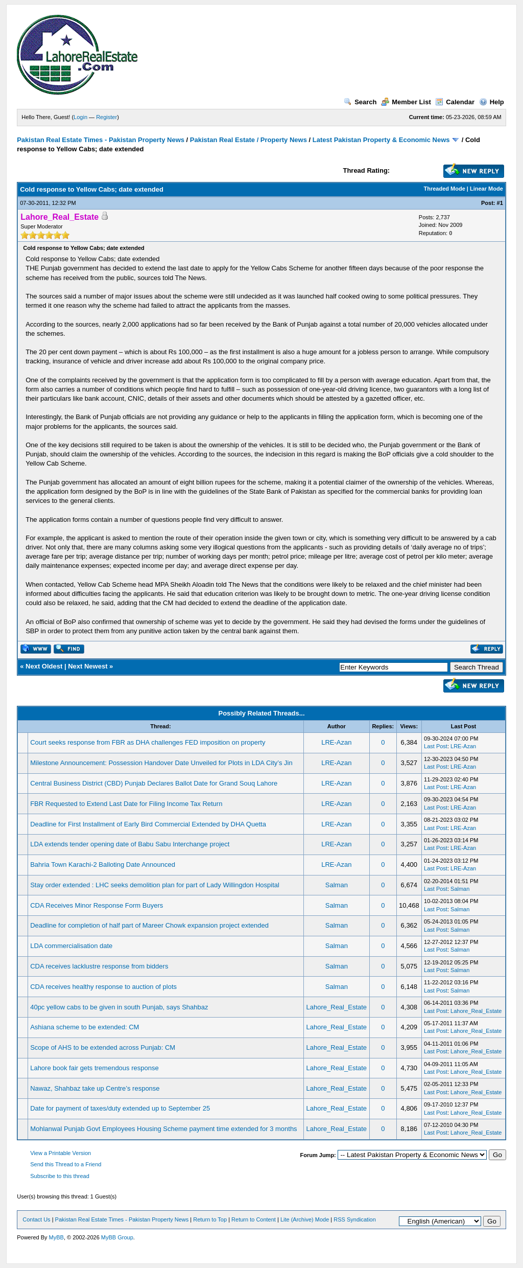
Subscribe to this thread (59, 1176)
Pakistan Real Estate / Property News (248, 140)
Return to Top (210, 1219)
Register (106, 117)
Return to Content (253, 1219)
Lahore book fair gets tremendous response (94, 1068)
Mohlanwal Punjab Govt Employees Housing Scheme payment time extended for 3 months (163, 1129)
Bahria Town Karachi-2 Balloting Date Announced (102, 864)
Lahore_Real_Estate (336, 1007)
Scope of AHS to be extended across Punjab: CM (102, 1047)
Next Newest (87, 666)
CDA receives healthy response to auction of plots (103, 986)
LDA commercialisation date (71, 946)
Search (360, 102)
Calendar (454, 102)
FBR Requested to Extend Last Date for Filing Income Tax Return (126, 804)
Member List (406, 102)
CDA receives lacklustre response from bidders (99, 966)
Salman (336, 885)
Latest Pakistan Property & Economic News (381, 140)
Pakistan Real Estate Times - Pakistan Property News (101, 140)
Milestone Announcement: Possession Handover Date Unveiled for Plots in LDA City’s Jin (161, 763)
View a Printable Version (60, 1153)
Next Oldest (44, 666)
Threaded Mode (444, 189)
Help (491, 102)
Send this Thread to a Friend (65, 1164)
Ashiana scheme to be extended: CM (84, 1027)
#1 (500, 203)
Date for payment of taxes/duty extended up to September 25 (120, 1108)
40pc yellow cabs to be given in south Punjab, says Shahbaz (119, 1007)
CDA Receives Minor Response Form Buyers (96, 905)
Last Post (435, 746)
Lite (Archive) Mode (304, 1219)
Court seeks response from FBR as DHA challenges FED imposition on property (147, 742)
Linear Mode (486, 189)
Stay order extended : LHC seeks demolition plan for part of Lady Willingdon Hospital (154, 885)
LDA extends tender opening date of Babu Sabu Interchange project (129, 844)
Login (80, 117)
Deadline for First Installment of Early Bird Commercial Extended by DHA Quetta (148, 824)
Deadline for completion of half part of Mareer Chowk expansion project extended (149, 925)
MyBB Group (117, 1237)
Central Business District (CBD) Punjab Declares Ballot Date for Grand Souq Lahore (153, 783)
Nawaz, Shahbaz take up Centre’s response (94, 1088)
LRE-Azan (336, 742)
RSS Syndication (355, 1219)
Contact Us (36, 1219)
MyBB (56, 1237)
